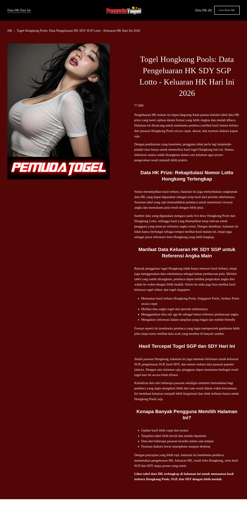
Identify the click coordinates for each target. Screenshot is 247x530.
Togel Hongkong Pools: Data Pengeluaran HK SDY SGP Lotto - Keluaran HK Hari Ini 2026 (78, 30)
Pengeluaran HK (145, 115)
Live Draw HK (227, 10)
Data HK (203, 10)
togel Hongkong (172, 268)
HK (9, 30)
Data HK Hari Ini (19, 10)
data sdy (166, 314)
